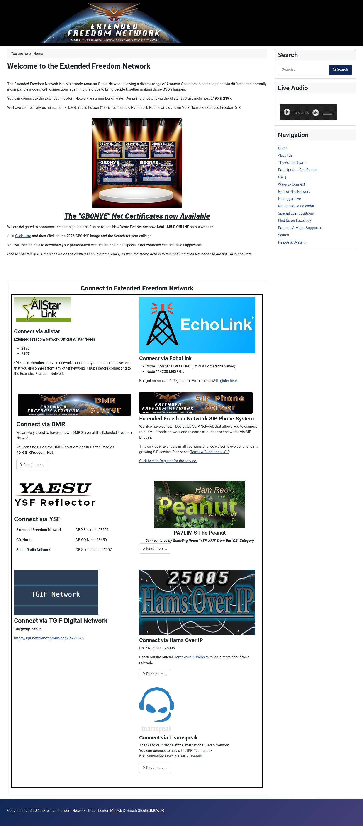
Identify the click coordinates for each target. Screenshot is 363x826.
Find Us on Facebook (295, 220)
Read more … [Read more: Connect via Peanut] (155, 548)
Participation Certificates (297, 170)
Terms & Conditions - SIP (209, 452)
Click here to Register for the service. (168, 461)
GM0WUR (156, 810)
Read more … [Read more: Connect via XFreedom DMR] (32, 465)
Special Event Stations (296, 213)
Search (340, 69)
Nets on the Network (294, 191)
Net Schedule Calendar (296, 206)
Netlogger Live (289, 199)
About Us (285, 155)
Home (282, 148)
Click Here (23, 236)
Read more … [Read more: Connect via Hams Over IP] (155, 674)
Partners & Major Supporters (300, 228)
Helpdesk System (292, 242)
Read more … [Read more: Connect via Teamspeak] (155, 768)
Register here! (227, 381)
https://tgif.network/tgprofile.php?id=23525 (49, 638)
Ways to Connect (291, 184)
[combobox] (303, 70)
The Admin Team (291, 162)
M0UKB (116, 810)
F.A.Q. (282, 177)
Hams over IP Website (191, 657)
